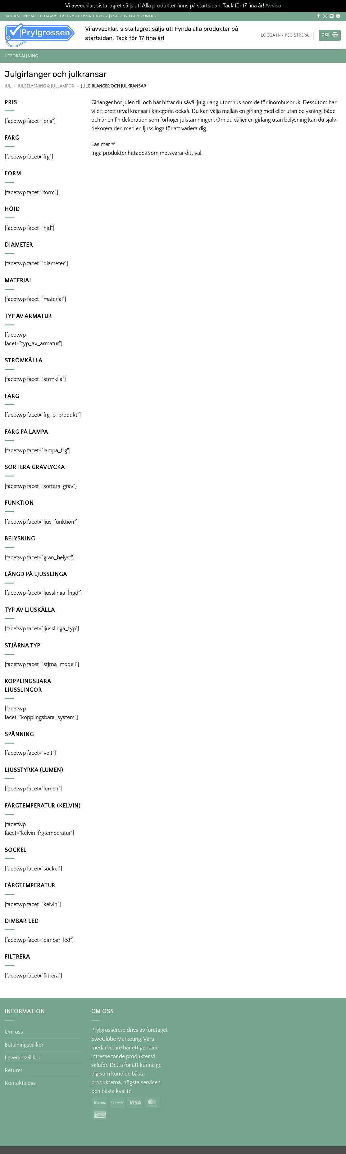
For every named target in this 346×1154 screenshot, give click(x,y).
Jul (8, 86)
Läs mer (100, 144)
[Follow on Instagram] (325, 16)
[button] (330, 35)
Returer (13, 1070)
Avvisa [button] (273, 6)
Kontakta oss (20, 1083)
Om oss (14, 1032)
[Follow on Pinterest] (338, 16)
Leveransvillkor (22, 1058)
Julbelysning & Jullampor (46, 86)
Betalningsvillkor (24, 1045)
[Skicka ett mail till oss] (332, 16)
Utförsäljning (21, 56)
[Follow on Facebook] (318, 16)
